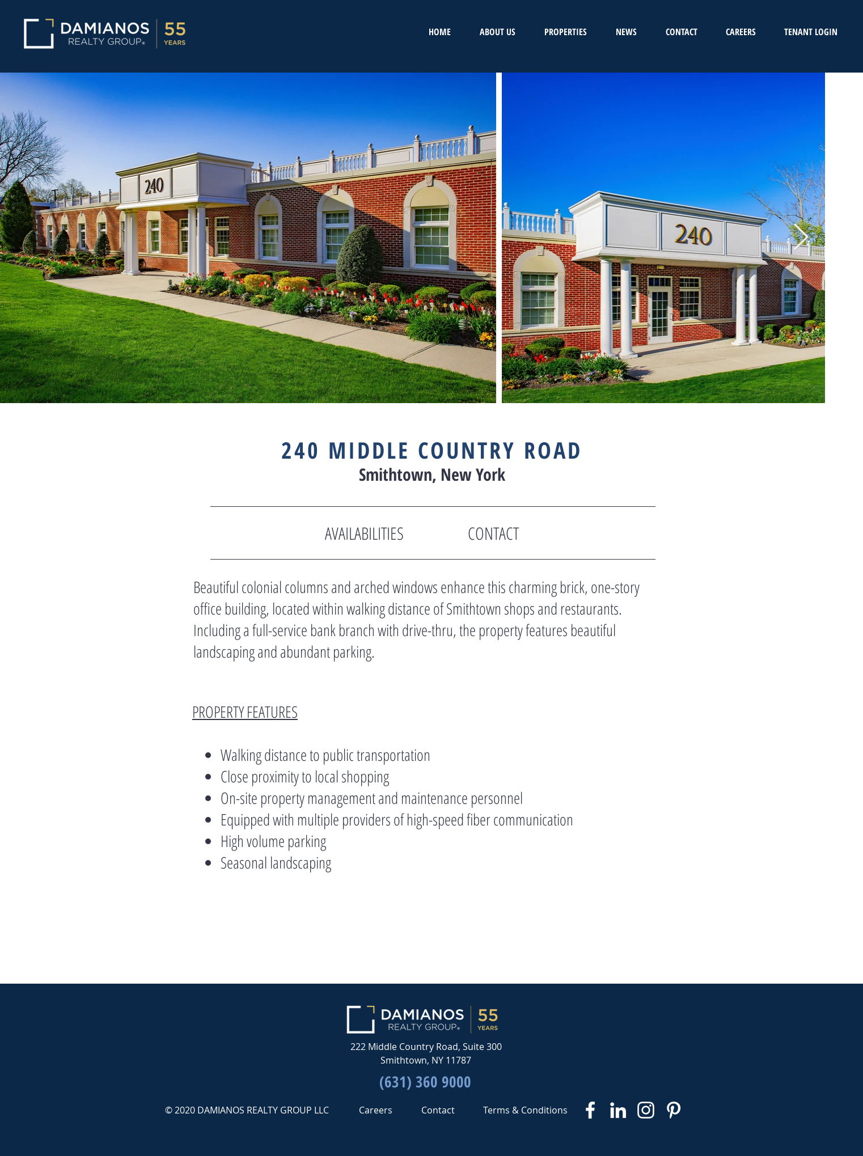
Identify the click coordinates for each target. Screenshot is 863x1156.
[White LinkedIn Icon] (618, 1110)
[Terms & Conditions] (525, 1110)
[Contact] (437, 1110)
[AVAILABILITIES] (364, 533)
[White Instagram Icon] (645, 1110)
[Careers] (375, 1110)
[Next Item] (800, 237)
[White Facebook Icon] (590, 1110)
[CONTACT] (493, 533)
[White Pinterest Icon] (673, 1110)
